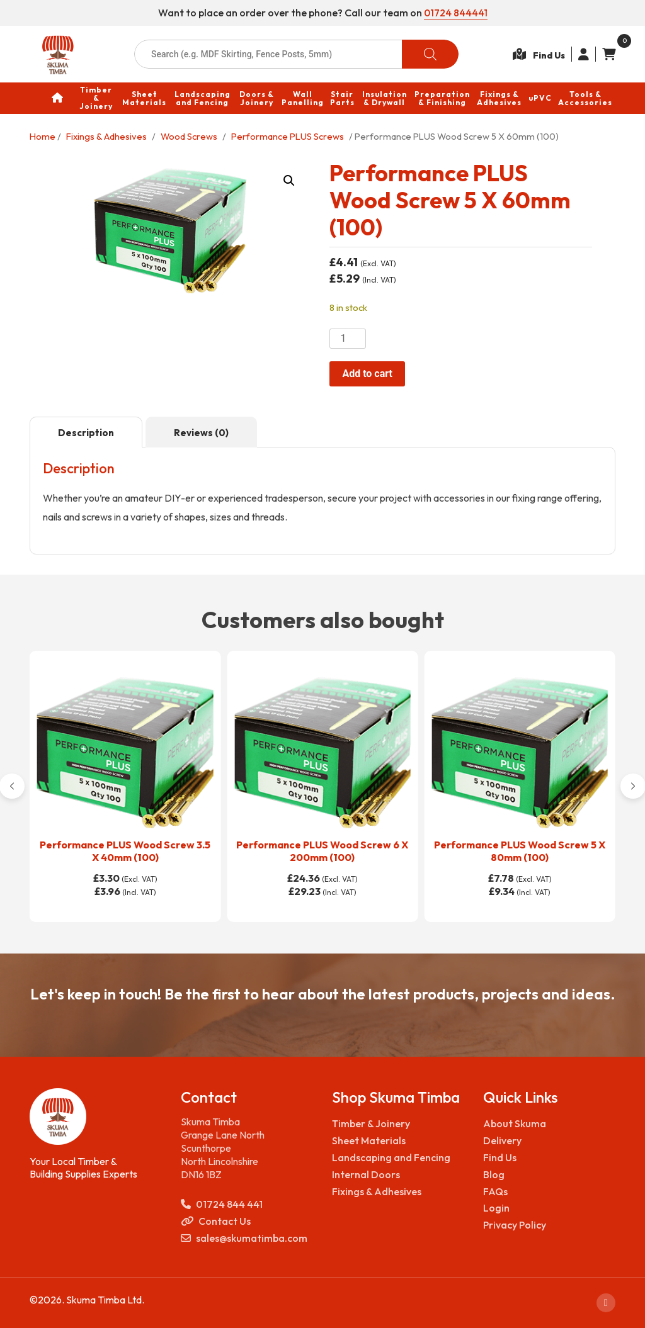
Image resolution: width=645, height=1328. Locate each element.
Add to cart (367, 374)
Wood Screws (189, 136)
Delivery (502, 1140)
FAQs (495, 1191)
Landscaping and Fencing (391, 1157)
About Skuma (514, 1123)
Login (496, 1207)
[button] (289, 180)
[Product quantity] (347, 339)
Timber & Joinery (371, 1123)
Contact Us (216, 1221)
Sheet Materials (369, 1140)
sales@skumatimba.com (244, 1238)
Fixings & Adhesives (106, 136)
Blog (494, 1174)
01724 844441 (455, 12)
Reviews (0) (201, 433)
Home (42, 136)
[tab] (86, 432)
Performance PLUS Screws (287, 136)
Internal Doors (366, 1174)
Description (86, 433)
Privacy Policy (514, 1224)
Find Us (500, 1157)
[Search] (430, 54)
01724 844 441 (222, 1204)
